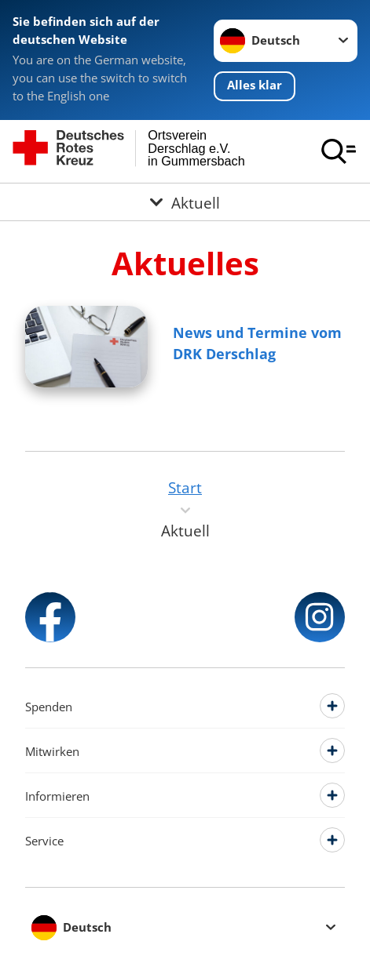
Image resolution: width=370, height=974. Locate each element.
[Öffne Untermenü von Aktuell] (185, 202)
